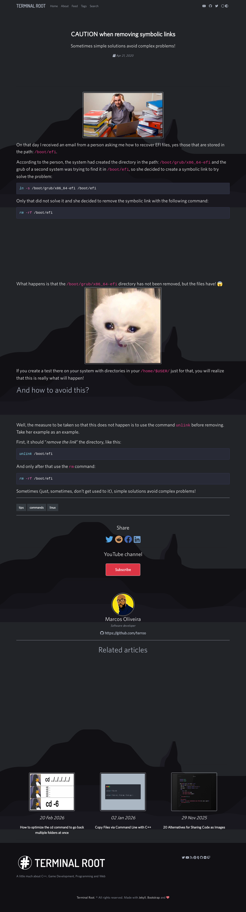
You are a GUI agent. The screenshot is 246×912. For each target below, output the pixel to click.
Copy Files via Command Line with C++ (123, 827)
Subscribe (123, 569)
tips (21, 507)
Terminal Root (31, 6)
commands (37, 507)
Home (54, 6)
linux (53, 507)
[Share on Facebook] (129, 539)
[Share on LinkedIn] (137, 539)
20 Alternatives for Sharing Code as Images (194, 827)
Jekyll (142, 897)
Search (94, 6)
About (65, 6)
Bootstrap (153, 897)
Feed (75, 6)
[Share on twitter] (110, 539)
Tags (84, 6)
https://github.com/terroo (123, 633)
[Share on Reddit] (119, 539)
